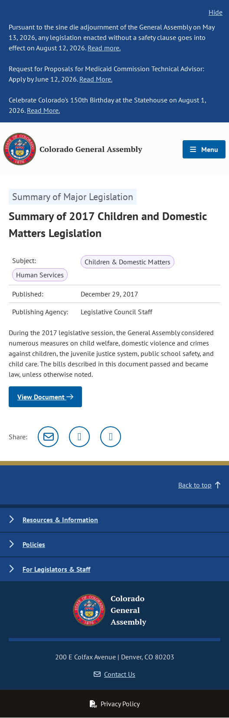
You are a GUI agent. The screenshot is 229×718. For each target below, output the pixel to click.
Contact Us (114, 674)
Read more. (104, 47)
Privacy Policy (114, 703)
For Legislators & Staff (56, 569)
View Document (45, 396)
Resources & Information (60, 519)
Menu (204, 149)
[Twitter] (79, 436)
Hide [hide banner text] (215, 12)
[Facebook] (110, 436)
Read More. (95, 79)
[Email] (48, 436)
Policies (34, 544)
